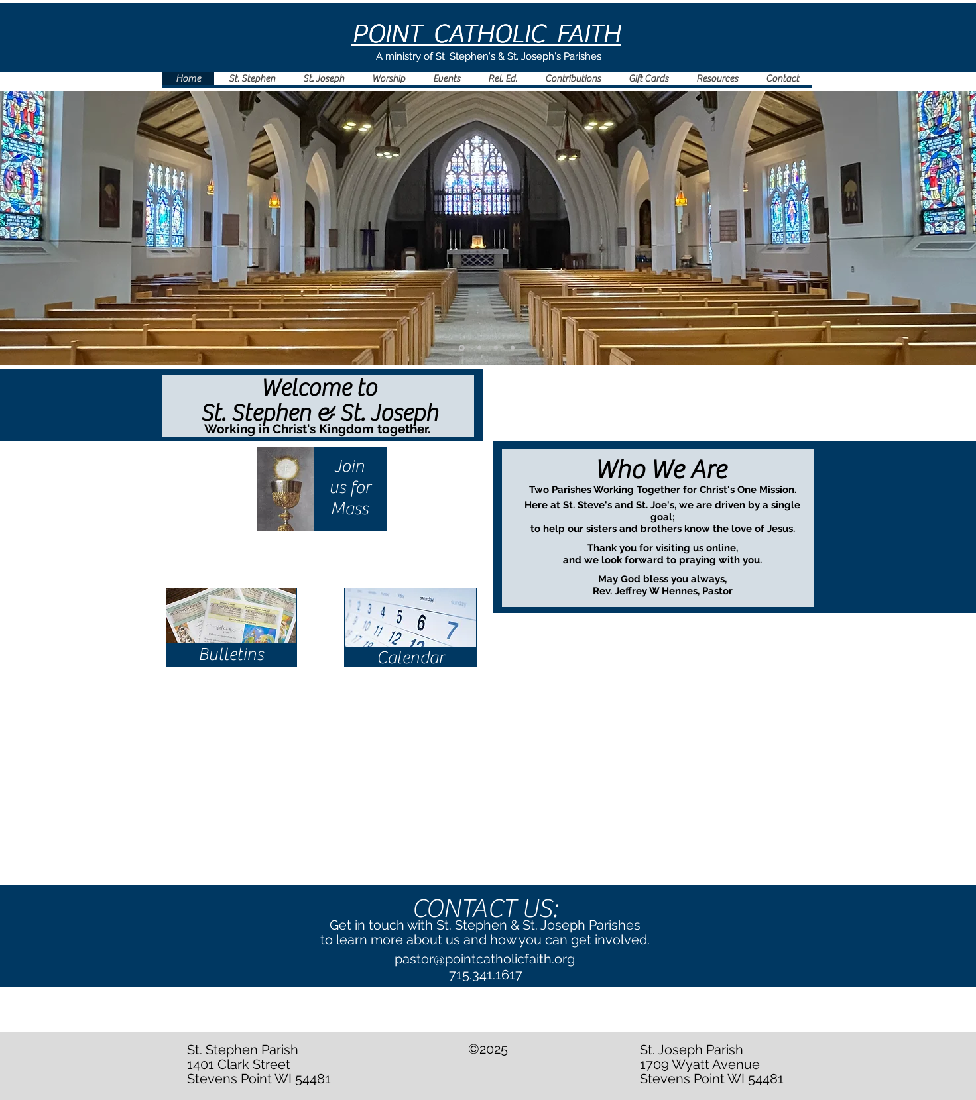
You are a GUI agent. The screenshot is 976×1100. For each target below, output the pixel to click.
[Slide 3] (513, 348)
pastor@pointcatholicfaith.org (485, 959)
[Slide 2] (479, 348)
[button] (387, 78)
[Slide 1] (462, 348)
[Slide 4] (496, 348)
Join (349, 466)
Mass (349, 508)
